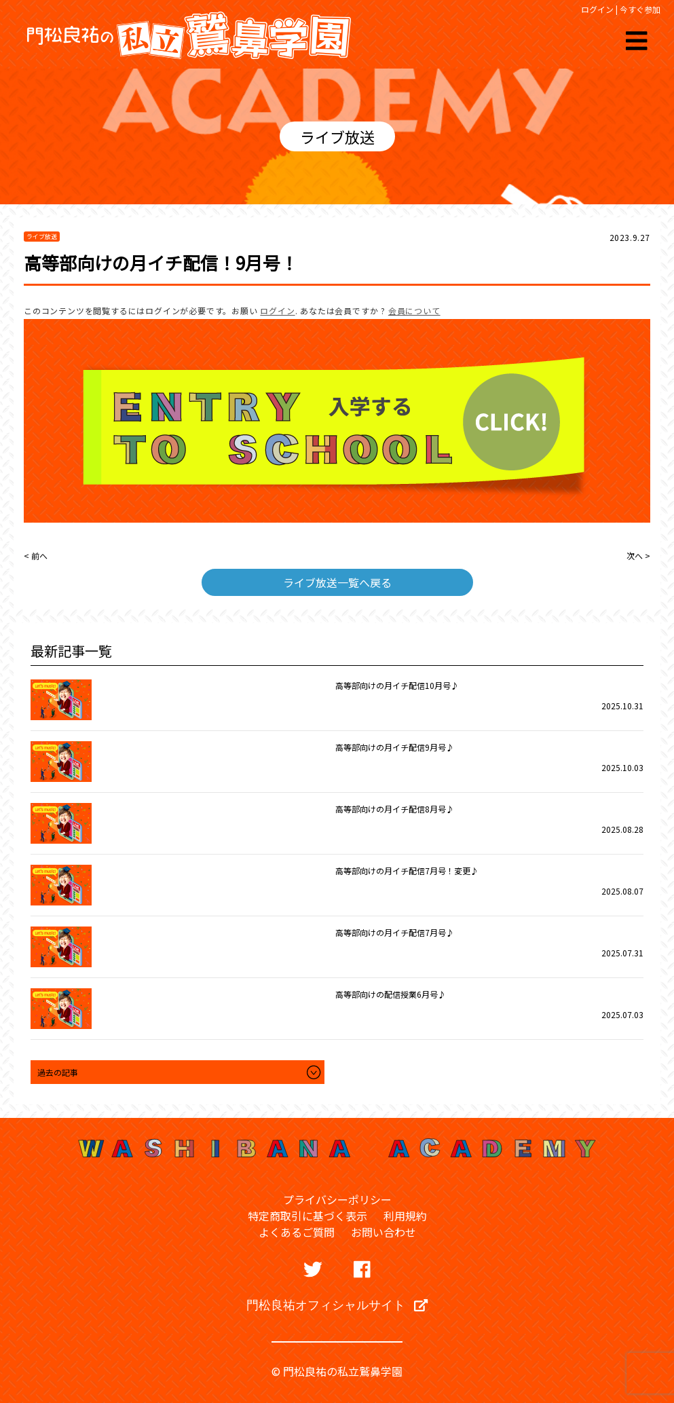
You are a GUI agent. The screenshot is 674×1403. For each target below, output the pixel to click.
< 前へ (36, 555)
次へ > (638, 555)
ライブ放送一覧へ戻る (337, 582)
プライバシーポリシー (337, 1199)
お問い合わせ (383, 1232)
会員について (414, 310)
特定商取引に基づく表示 (307, 1216)
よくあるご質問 (297, 1232)
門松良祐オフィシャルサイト (337, 1304)
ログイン (597, 9)
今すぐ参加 (640, 9)
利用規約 (405, 1216)
